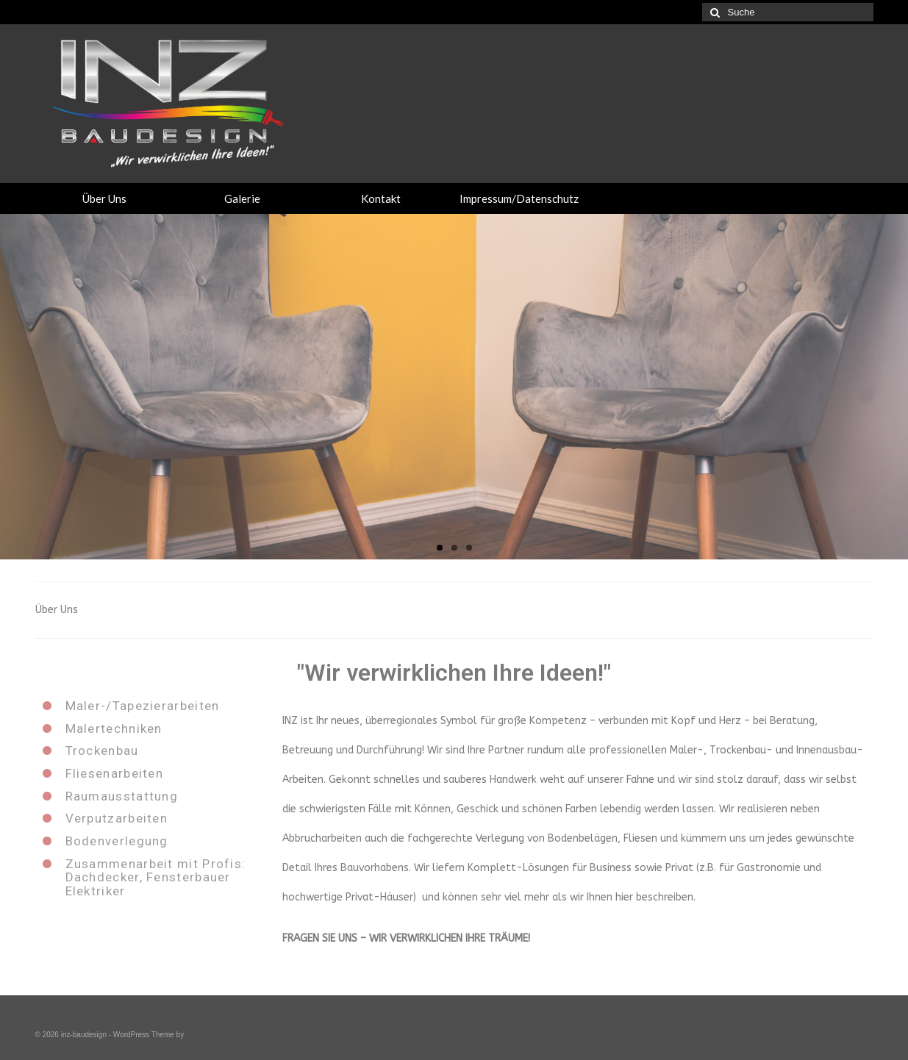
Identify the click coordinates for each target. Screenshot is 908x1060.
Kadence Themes (214, 1035)
